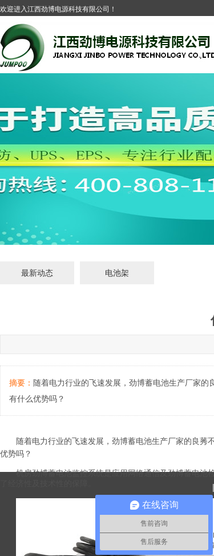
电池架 (117, 272)
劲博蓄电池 (132, 441)
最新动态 (37, 272)
